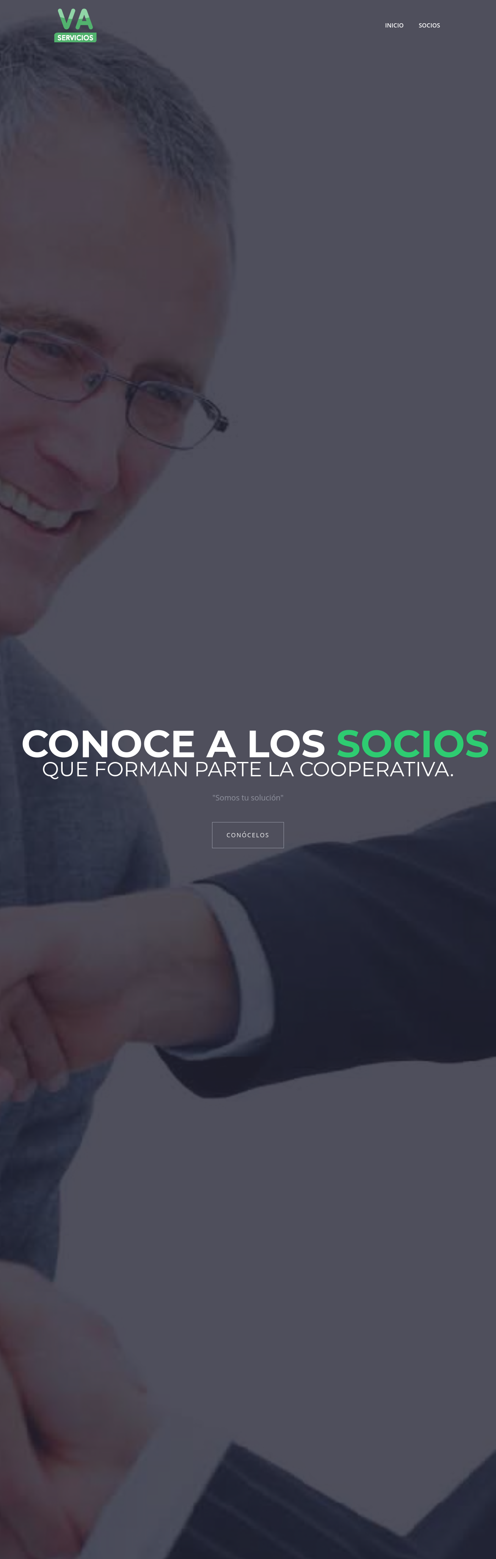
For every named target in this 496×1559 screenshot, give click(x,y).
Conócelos (248, 835)
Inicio (394, 25)
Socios (429, 25)
